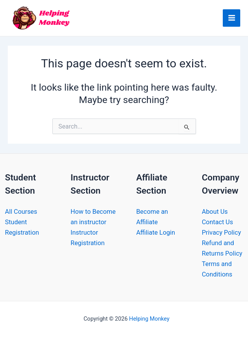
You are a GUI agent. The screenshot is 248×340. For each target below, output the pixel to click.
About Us (215, 211)
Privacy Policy (221, 232)
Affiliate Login (155, 232)
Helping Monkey (149, 318)
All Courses (21, 211)
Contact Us (217, 222)
